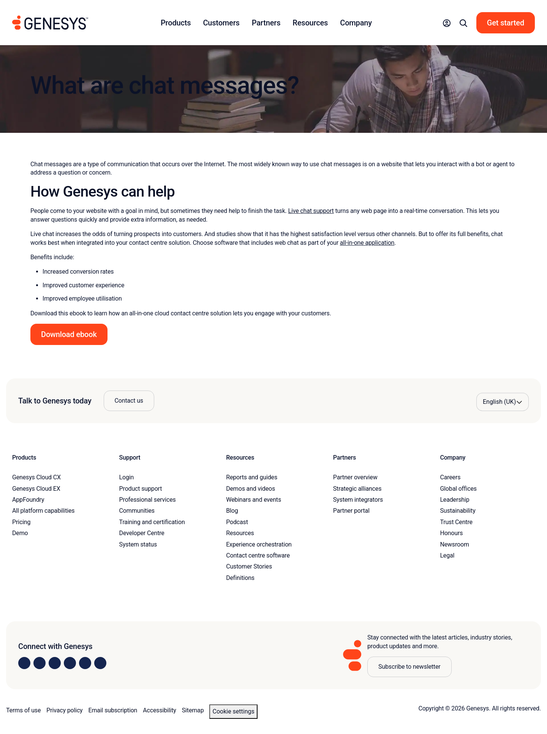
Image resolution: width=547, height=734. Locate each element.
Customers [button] (221, 22)
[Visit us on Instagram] (39, 663)
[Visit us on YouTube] (85, 663)
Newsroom (454, 544)
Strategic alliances (357, 488)
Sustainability (457, 510)
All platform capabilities (43, 510)
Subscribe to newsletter (409, 666)
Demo (20, 533)
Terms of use (23, 710)
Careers (450, 477)
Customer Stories (249, 566)
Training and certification (152, 522)
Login (126, 477)
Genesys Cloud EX (36, 488)
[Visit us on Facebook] (70, 663)
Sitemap (193, 710)
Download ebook (69, 334)
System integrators (358, 499)
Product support (140, 488)
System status (138, 544)
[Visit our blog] (100, 663)
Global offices (458, 488)
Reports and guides (251, 477)
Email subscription (113, 710)
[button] (446, 22)
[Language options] (502, 402)
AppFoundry (28, 499)
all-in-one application (367, 242)
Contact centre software (258, 555)
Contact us (129, 400)
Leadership (454, 499)
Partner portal (351, 510)
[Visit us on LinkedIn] (24, 663)
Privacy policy (64, 710)
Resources (240, 533)
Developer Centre (141, 533)
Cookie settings (233, 711)
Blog (232, 510)
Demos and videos (250, 488)
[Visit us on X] (55, 663)
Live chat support (311, 210)
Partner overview (355, 477)
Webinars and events (253, 499)
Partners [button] (266, 22)
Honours (451, 533)
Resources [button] (310, 22)
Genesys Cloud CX (36, 477)
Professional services (147, 499)
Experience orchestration (259, 544)
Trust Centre (456, 522)
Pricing (21, 522)
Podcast (237, 522)
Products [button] (176, 22)
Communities (137, 510)
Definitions (240, 577)
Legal (447, 555)
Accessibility (159, 710)
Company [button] (356, 22)
